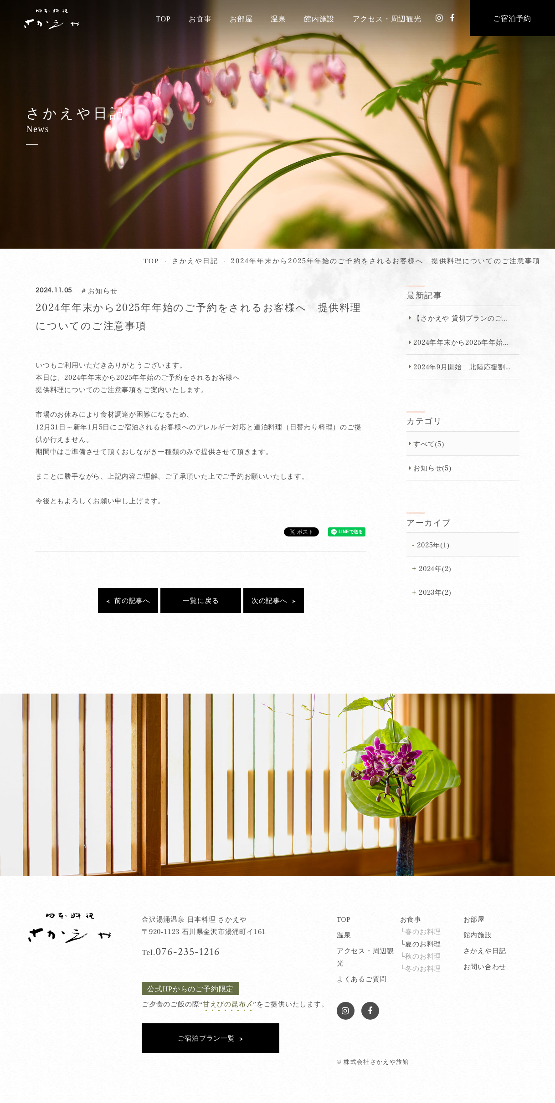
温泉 (278, 18)
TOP (163, 18)
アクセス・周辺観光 (387, 18)
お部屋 (241, 18)
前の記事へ (132, 600)
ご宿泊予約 (512, 17)
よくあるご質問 (362, 978)
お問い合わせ (485, 966)
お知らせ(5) (432, 467)
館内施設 (319, 18)
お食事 (200, 18)
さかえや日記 (485, 950)
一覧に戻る (201, 600)
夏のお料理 (423, 943)
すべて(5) (428, 443)
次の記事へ (270, 600)
